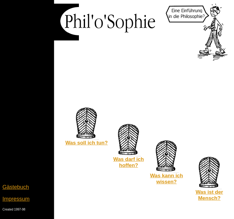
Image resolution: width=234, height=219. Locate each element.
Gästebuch (15, 187)
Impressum (16, 199)
